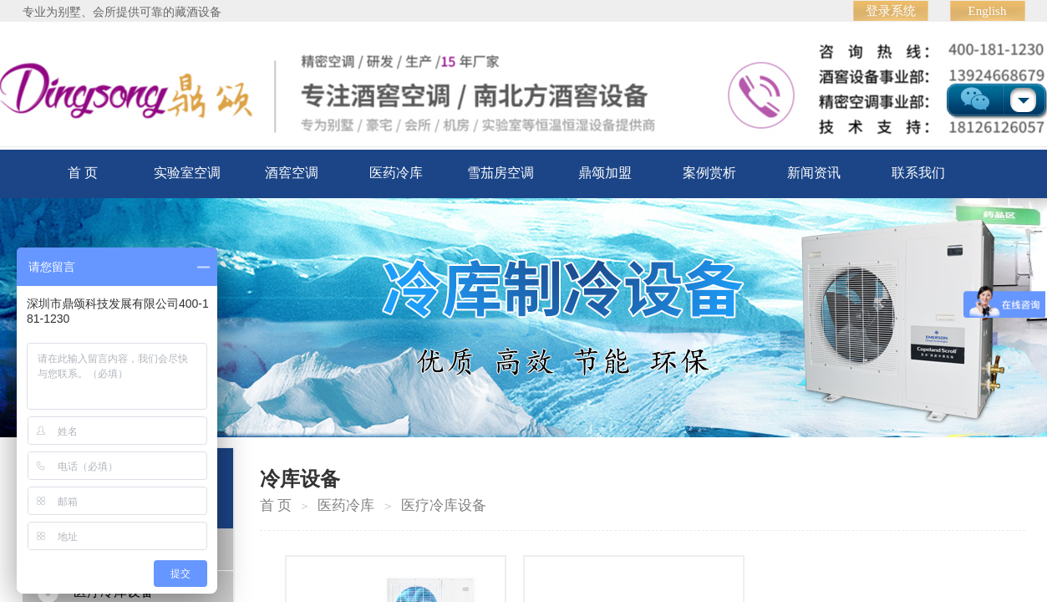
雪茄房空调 (500, 173)
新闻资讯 (814, 173)
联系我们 (918, 173)
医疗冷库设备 (443, 505)
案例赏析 (709, 173)
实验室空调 (187, 173)
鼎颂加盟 (605, 173)
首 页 (83, 173)
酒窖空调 (291, 173)
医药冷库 (396, 173)
